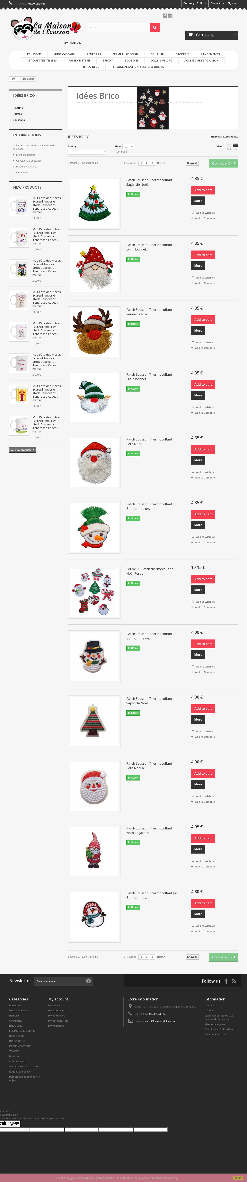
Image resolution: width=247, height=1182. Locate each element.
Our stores (22, 172)
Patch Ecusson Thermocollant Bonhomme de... (149, 506)
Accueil (209, 1010)
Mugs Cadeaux (64, 54)
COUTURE (157, 54)
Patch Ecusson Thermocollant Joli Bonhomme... (152, 895)
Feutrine (18, 107)
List (235, 146)
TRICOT (107, 60)
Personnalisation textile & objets (137, 67)
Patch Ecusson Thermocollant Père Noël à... (149, 765)
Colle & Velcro (161, 60)
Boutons (131, 60)
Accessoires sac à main (201, 60)
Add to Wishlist (205, 212)
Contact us (217, 3)
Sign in (231, 3)
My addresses (56, 1015)
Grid (229, 146)
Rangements (210, 54)
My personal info (58, 1020)
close (238, 1178)
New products (27, 187)
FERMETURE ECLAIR (126, 54)
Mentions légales (25, 154)
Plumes (17, 113)
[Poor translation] (14, 1123)
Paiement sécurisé (26, 166)
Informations (27, 135)
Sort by (72, 146)
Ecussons (34, 54)
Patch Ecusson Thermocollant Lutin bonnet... (149, 246)
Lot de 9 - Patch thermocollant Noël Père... (149, 571)
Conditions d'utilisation (29, 160)
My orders (54, 1005)
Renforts (94, 54)
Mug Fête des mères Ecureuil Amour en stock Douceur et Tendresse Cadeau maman (46, 205)
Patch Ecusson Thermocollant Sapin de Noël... (149, 182)
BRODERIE (182, 54)
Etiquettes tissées (42, 60)
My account (58, 999)
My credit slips (57, 1010)
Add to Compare (205, 218)
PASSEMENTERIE (80, 60)
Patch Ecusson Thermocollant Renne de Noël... (149, 311)
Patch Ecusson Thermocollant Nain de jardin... (149, 830)
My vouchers (56, 1025)
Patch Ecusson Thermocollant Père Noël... (149, 441)
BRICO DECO (91, 67)
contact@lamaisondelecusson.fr (160, 1021)
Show (117, 146)
